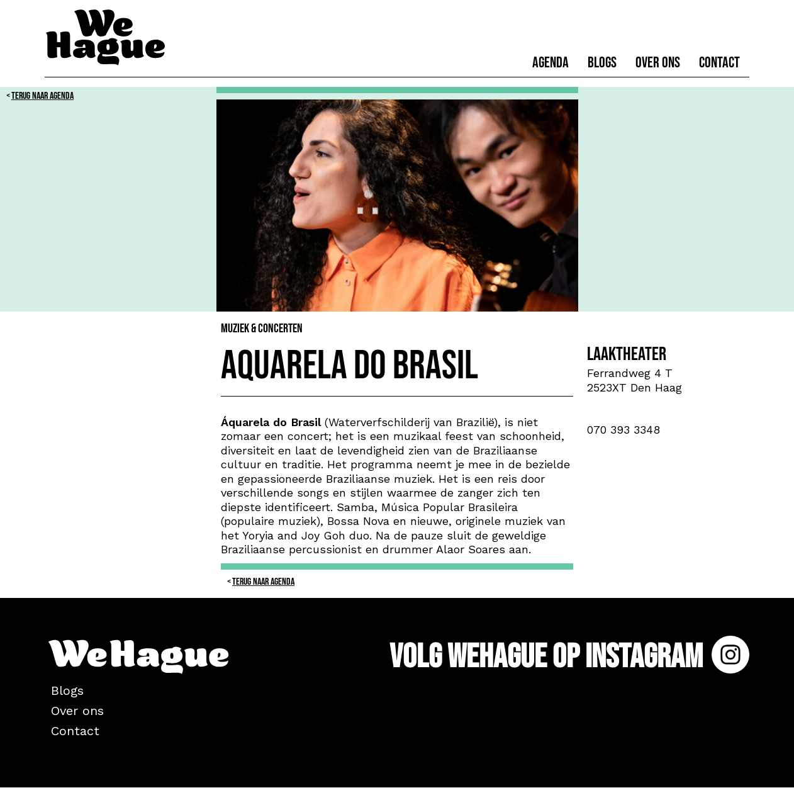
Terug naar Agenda (42, 96)
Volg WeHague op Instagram (569, 656)
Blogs (602, 62)
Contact (719, 62)
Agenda (550, 62)
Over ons (657, 62)
